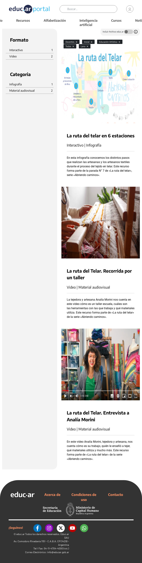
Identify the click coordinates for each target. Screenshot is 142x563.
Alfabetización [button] (55, 20)
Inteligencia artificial (88, 22)
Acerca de (52, 494)
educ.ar (20, 534)
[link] (129, 9)
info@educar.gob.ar (58, 552)
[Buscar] (92, 9)
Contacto (115, 494)
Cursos (116, 20)
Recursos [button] (23, 20)
